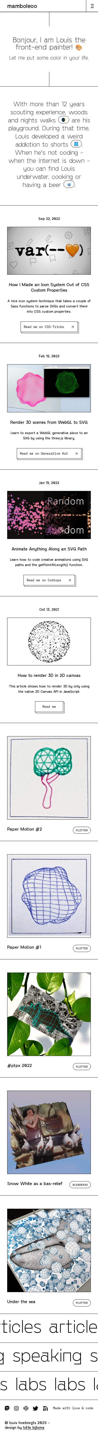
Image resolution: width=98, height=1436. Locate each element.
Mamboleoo (22, 5)
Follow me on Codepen (26, 1408)
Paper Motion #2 (24, 829)
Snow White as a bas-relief (35, 1183)
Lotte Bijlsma (33, 1427)
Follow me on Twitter (35, 1408)
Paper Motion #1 (24, 947)
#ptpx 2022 (19, 1065)
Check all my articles (49, 1328)
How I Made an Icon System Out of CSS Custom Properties (49, 287)
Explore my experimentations (49, 1385)
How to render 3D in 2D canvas (49, 675)
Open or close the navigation (92, 6)
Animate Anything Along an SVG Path (49, 548)
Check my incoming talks (49, 1357)
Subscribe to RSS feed (45, 1408)
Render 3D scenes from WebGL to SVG (49, 422)
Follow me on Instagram (16, 1408)
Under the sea (21, 1301)
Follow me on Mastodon (7, 1408)
